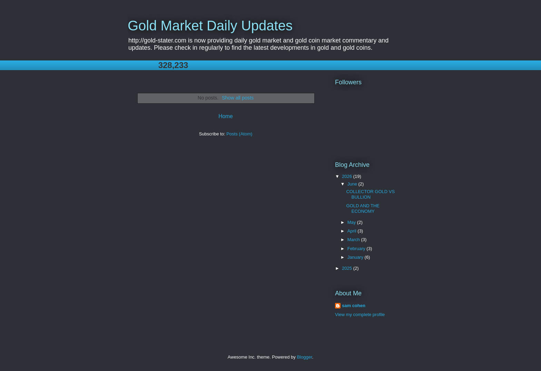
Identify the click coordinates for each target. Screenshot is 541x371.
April (352, 231)
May (352, 222)
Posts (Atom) (239, 133)
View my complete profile (360, 314)
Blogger (304, 357)
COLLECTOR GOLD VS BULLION (370, 194)
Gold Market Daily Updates (210, 25)
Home (225, 116)
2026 (347, 176)
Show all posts (238, 98)
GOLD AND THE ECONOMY (363, 208)
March (354, 239)
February (357, 248)
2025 (347, 268)
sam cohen (353, 305)
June (352, 184)
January (356, 257)
